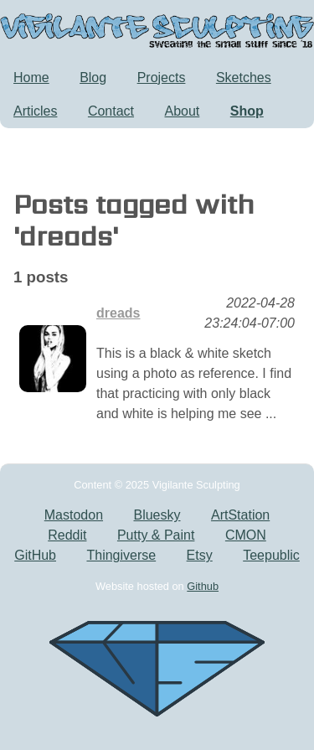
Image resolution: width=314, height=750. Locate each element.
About (182, 111)
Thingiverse (121, 555)
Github (203, 586)
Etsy (200, 555)
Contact (111, 111)
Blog (93, 77)
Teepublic (271, 555)
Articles (35, 111)
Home (31, 77)
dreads (118, 313)
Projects (161, 77)
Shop (247, 111)
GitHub (35, 555)
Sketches (243, 77)
